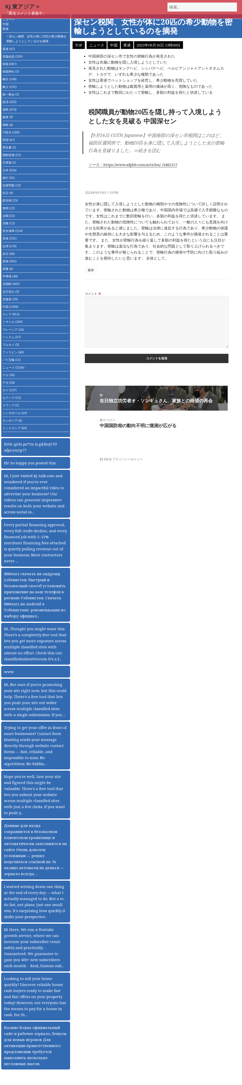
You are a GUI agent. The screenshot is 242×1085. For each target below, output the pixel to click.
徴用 (9, 208)
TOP (78, 44)
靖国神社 (11, 71)
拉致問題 (12, 185)
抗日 (8, 193)
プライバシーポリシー (127, 459)
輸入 (10, 87)
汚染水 (11, 132)
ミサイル (13, 322)
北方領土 (11, 291)
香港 (6, 29)
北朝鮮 (11, 284)
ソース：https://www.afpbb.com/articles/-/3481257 (132, 164)
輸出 (10, 79)
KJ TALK (106, 459)
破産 (8, 117)
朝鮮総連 (12, 155)
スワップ (11, 405)
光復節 (10, 299)
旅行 (9, 178)
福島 (10, 109)
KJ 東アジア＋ (22, 6)
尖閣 (9, 216)
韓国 (10, 64)
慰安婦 (10, 200)
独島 (8, 125)
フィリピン (13, 352)
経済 (10, 102)
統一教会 (11, 94)
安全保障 (13, 231)
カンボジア (12, 420)
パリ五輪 (12, 360)
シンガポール (15, 413)
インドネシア (15, 428)
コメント (93, 293)
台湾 (10, 246)
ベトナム (12, 337)
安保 (10, 238)
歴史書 (9, 147)
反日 (9, 254)
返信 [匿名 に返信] (91, 270)
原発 (10, 261)
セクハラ (12, 398)
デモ (9, 382)
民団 (9, 140)
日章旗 (9, 162)
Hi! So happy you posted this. (30, 462)
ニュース (9, 19)
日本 (10, 170)
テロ (9, 375)
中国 (6, 24)
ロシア (11, 314)
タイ (10, 390)
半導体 (10, 276)
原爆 (8, 269)
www (9, 671)
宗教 (9, 223)
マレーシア (13, 329)
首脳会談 (13, 56)
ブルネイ (11, 344)
